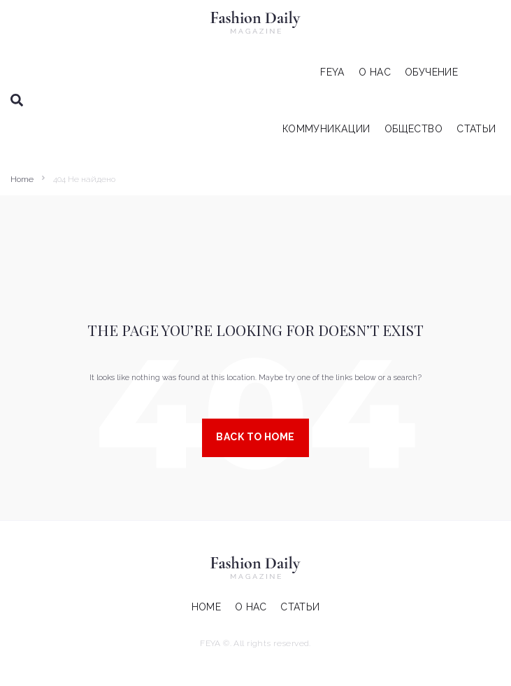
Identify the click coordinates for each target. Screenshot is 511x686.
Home (22, 179)
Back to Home (255, 436)
